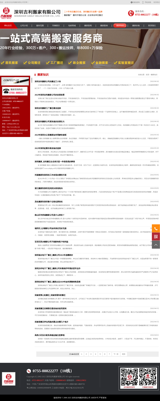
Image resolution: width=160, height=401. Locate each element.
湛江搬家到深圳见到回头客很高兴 (49, 188)
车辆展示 (56, 26)
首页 (147, 75)
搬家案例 (104, 26)
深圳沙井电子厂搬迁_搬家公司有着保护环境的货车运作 (57, 268)
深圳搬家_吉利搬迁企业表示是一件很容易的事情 (55, 162)
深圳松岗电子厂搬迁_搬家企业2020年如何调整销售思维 (57, 282)
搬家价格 (136, 26)
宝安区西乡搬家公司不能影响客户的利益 (51, 242)
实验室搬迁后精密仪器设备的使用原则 (50, 309)
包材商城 (72, 26)
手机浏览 (148, 2)
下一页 (116, 354)
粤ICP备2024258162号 (75, 388)
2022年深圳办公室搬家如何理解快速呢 (50, 135)
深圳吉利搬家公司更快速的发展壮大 (50, 122)
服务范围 (40, 26)
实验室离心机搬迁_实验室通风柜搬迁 (50, 295)
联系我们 (157, 2)
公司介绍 (24, 26)
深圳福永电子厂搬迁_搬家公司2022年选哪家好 (54, 255)
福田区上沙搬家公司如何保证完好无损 (50, 228)
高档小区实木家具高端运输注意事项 (50, 335)
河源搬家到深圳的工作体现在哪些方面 (50, 175)
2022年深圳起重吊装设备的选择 (48, 148)
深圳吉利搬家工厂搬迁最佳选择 (48, 108)
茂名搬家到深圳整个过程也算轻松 (49, 202)
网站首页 (8, 26)
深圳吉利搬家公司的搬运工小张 (48, 82)
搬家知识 (120, 26)
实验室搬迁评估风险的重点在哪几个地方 (51, 322)
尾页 (123, 354)
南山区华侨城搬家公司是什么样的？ (50, 215)
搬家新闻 (88, 26)
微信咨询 (136, 2)
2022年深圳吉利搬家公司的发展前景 (50, 95)
